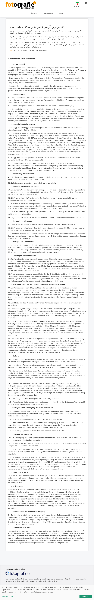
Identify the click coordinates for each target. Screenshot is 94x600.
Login (61, 13)
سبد (86, 5)
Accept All (86, 596)
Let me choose (7, 596)
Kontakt (34, 13)
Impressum (48, 13)
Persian (77, 5)
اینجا (11, 50)
